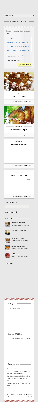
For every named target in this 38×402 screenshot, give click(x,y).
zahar (19, 39)
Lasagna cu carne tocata (18, 246)
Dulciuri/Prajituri (18, 101)
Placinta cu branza (19, 145)
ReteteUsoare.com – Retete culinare (19, 6)
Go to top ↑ (29, 396)
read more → (28, 149)
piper (15, 42)
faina (15, 39)
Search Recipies (26, 64)
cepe (28, 50)
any (18, 56)
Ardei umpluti (15, 254)
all (22, 56)
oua (23, 39)
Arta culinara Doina (14, 309)
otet (20, 50)
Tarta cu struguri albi (19, 175)
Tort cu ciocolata (19, 96)
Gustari (20, 135)
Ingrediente (10, 42)
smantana (13, 46)
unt (19, 42)
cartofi (24, 50)
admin (26, 101)
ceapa (23, 42)
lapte (8, 46)
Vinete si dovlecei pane (19, 130)
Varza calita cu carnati (17, 238)
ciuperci (9, 50)
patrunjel (15, 50)
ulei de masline (25, 46)
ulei (12, 39)
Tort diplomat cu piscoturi (18, 230)
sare (8, 39)
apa (27, 42)
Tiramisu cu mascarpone (18, 222)
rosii (18, 46)
